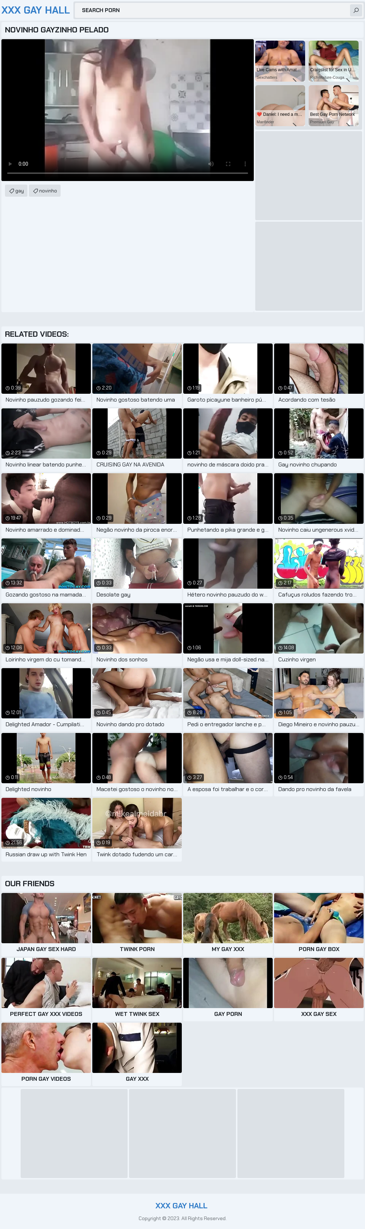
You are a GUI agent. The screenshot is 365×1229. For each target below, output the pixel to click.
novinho (48, 190)
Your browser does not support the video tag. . (127, 110)
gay (19, 190)
